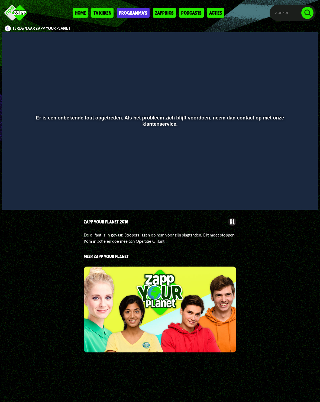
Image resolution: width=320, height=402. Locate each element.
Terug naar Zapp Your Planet (41, 28)
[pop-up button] (295, 197)
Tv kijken (102, 12)
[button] (13, 197)
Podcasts (191, 12)
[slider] (159, 186)
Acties (215, 12)
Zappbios (164, 12)
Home (80, 12)
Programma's (133, 12)
